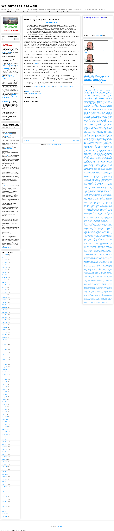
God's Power (103, 142)
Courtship (91, 168)
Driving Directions (54, 12)
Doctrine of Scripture (90, 127)
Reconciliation (108, 161)
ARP (99, 288)
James (85, 153)
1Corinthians (91, 121)
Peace (110, 150)
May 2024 (5, 314)
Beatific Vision (97, 173)
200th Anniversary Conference (101, 235)
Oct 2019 (4, 451)
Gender (97, 266)
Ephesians (90, 100)
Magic (90, 268)
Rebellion (104, 227)
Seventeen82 (99, 270)
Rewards (104, 175)
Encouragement (88, 217)
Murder (104, 187)
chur (85, 288)
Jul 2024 (4, 309)
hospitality (109, 272)
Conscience (90, 177)
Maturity (95, 281)
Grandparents (87, 295)
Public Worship (95, 106)
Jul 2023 (4, 339)
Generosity (87, 157)
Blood (85, 274)
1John (85, 124)
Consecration (87, 161)
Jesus (110, 280)
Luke (110, 97)
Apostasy (86, 223)
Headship (96, 240)
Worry (99, 209)
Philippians (103, 106)
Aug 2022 (5, 367)
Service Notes (93, 285)
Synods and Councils (88, 287)
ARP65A (12, 66)
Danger (85, 294)
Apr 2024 (4, 317)
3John (85, 216)
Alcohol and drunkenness (96, 216)
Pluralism (86, 283)
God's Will (104, 177)
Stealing (110, 227)
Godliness (104, 224)
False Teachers (98, 177)
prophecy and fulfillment (97, 167)
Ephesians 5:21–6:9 (6, 247)
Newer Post (27, 140)
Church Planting (107, 205)
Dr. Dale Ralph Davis (89, 254)
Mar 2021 (4, 409)
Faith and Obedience (105, 113)
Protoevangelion (108, 298)
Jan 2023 (4, 354)
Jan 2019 (4, 474)
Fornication (104, 201)
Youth (90, 184)
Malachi (93, 296)
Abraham (91, 250)
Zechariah (97, 302)
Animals (110, 288)
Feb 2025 (4, 292)
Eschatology (108, 156)
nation (91, 288)
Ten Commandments (99, 132)
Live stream (96, 95)
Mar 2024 (4, 319)
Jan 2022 (4, 384)
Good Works (97, 141)
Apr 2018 (4, 496)
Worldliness (95, 153)
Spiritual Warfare (101, 183)
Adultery (86, 173)
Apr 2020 (4, 436)
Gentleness (103, 266)
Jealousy (107, 280)
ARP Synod (109, 261)
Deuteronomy (92, 102)
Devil (110, 209)
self (106, 302)
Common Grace (87, 276)
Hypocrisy (109, 212)
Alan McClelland (104, 288)
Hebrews (102, 101)
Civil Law (109, 262)
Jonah (93, 197)
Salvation (92, 146)
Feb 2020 (5, 441)
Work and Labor (99, 151)
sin (108, 302)
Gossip (89, 191)
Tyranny (96, 272)
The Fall (98, 179)
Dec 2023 (5, 327)
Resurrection (87, 123)
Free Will (110, 294)
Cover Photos (91, 292)
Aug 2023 (5, 337)
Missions (102, 128)
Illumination (109, 279)
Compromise (87, 264)
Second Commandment (98, 138)
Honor (104, 212)
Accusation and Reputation (91, 262)
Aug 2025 (4, 277)
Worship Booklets (91, 221)
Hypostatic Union (107, 181)
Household (109, 266)
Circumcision (95, 184)
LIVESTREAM (7, 12)
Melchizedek (104, 268)
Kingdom (95, 135)
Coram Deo (93, 276)
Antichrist (86, 290)
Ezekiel (85, 279)
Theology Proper (88, 188)
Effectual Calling (103, 184)
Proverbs (6, 155)
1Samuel (104, 116)
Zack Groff (93, 302)
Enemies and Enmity (97, 156)
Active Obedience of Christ (104, 221)
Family (110, 151)
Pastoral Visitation (107, 281)
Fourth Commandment (100, 150)
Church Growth (96, 274)
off (103, 302)
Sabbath (109, 112)
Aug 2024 (5, 307)
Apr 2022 (4, 377)
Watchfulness (109, 300)
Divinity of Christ (106, 126)
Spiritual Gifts (94, 176)
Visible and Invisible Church (90, 228)
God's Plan (95, 217)
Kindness (86, 268)
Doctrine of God (107, 253)
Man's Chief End (106, 157)
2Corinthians (108, 130)
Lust (104, 197)
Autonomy (99, 290)
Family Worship (91, 92)
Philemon (92, 258)
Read (51, 22)
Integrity (109, 255)
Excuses (110, 277)
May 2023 (5, 344)
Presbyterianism (88, 243)
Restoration (101, 232)
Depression (89, 229)
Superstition (87, 272)
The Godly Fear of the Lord (104, 203)
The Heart (109, 187)
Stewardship (108, 270)
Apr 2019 (4, 466)
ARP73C (9, 64)
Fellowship (86, 146)
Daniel (110, 276)
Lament (91, 281)
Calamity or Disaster (106, 250)
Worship (86, 113)
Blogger (60, 526)
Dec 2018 (5, 476)
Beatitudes (109, 216)
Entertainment (105, 277)
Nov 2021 (4, 389)
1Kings (101, 119)
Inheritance (103, 240)
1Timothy (109, 106)
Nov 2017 (4, 509)
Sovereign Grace (88, 110)
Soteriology (99, 285)
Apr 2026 (4, 257)
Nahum (7, 136)
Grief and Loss (102, 217)
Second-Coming (99, 136)
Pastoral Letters (88, 135)
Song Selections (91, 299)
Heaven (100, 127)
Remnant (89, 220)
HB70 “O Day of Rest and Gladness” (64, 86)
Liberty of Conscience (95, 225)
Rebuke (86, 199)
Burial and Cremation (99, 199)
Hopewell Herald (97, 110)
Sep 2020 (5, 424)
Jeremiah (109, 240)
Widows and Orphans (89, 205)
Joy (107, 127)
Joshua (105, 145)
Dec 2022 (5, 357)
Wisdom (103, 121)
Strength (97, 160)
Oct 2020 (4, 422)
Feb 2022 (4, 382)
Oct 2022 (4, 362)
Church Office (95, 171)
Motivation (94, 269)
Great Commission (93, 154)
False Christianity (96, 131)
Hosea (93, 161)
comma (101, 302)
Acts (90, 95)
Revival (92, 160)
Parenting (97, 116)
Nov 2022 (5, 359)
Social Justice (108, 214)
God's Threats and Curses (105, 229)
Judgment (105, 110)
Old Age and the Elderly (105, 269)
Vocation (100, 176)
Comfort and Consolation (90, 195)
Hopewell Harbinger (95, 187)
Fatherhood (97, 201)
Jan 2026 (4, 265)
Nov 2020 (5, 419)
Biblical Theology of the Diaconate (101, 123)
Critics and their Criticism (100, 292)
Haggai (91, 295)
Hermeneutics (105, 254)
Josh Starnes (88, 296)
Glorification (87, 115)
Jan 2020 (4, 444)
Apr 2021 (4, 407)
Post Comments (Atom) (54, 144)
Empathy (101, 294)
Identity (104, 279)
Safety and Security (106, 244)
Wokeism (101, 272)
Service (88, 175)
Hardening (109, 217)
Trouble (105, 287)
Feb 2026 (4, 262)
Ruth (85, 192)
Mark (104, 120)
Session (93, 233)
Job (95, 231)
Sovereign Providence (105, 98)
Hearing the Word (96, 145)
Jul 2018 (4, 489)
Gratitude (90, 240)
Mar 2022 (4, 379)
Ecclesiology (87, 119)
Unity (94, 181)
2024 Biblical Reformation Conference (101, 249)
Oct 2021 (4, 392)
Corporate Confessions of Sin (99, 264)
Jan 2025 (4, 294)
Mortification (87, 138)
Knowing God (108, 257)
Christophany (89, 274)
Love (92, 116)
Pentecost (86, 214)
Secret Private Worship (99, 284)
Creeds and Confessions (90, 224)
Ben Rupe (91, 223)
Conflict (110, 223)
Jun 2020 (4, 431)
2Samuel (109, 109)
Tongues (92, 272)
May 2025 (5, 284)
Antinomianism (88, 149)
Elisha (97, 294)
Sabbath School (8, 133)
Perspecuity (91, 298)
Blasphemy (97, 223)
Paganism (86, 298)
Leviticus (86, 109)
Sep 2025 (4, 274)
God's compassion (88, 231)
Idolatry (110, 121)
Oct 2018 (4, 481)
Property (102, 298)
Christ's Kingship (95, 126)
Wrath (97, 119)
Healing (99, 212)
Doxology (89, 294)
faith (110, 108)
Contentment (87, 150)
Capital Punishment (88, 291)
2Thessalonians (104, 179)
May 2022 (5, 374)
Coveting (100, 195)
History (110, 224)
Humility (104, 109)
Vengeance (104, 169)
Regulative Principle (89, 108)
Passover (109, 225)
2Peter (90, 273)
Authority (106, 146)
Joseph (102, 257)
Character (94, 291)
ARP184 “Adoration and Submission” (43, 86)
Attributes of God (107, 176)
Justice (99, 175)
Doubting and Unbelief (106, 190)
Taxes (94, 287)
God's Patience (87, 197)
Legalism (109, 139)
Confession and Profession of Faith (104, 291)
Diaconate (98, 147)
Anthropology (101, 228)
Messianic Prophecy (89, 151)
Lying (91, 207)
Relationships (90, 284)
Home (52, 140)
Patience (109, 218)
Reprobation (95, 244)
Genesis (86, 94)
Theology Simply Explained (95, 97)
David (99, 224)
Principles (97, 298)
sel (104, 302)
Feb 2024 (4, 322)
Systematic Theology (97, 300)
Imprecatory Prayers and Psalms (92, 213)
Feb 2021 (4, 412)
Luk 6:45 (36, 63)
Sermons (29, 12)
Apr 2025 (4, 287)
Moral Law (87, 130)
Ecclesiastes (108, 128)
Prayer (96, 98)
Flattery (96, 254)
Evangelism (94, 117)
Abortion (86, 250)
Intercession (87, 207)
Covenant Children (95, 124)
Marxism (107, 296)
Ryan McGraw (96, 259)
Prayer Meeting (107, 102)
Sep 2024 (4, 304)
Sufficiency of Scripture (90, 246)
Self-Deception (87, 233)
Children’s (6, 68)
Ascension (109, 236)
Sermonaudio (106, 90)
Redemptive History (89, 203)
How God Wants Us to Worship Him (94, 78)
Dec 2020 (5, 416)
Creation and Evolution (90, 206)
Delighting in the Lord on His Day (93, 79)
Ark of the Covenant (92, 290)
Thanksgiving (89, 181)
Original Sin (86, 258)
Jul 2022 (4, 369)
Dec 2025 (4, 267)
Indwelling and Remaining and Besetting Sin (95, 218)
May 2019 (5, 464)
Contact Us (66, 12)
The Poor (94, 209)
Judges (97, 157)
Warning (103, 300)
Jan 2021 (4, 414)
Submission (92, 179)
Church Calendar (88, 251)
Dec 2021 (4, 387)
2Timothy (109, 136)
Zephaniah (109, 287)
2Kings (98, 121)
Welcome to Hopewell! (19, 6)
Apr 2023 (4, 347)
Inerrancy (103, 255)
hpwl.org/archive (101, 82)
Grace (90, 109)
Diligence (109, 195)
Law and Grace (99, 161)
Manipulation (98, 296)
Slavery (92, 175)
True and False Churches (98, 162)
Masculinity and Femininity (92, 242)
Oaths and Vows (99, 198)
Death (93, 143)
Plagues (92, 270)
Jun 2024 (4, 312)
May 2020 (5, 434)
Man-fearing (109, 197)
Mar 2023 (4, 349)
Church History (103, 223)
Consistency (86, 292)
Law (101, 187)
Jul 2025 (4, 280)
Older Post (75, 140)
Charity (101, 205)
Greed (100, 254)
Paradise (86, 270)
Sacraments (96, 128)
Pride (104, 127)
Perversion (86, 227)
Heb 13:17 (5, 193)
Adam (95, 188)
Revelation (100, 102)
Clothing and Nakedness (106, 274)
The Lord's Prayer (95, 169)
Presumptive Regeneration (101, 283)
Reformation (87, 162)
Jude (96, 197)
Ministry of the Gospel (89, 198)
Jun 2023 (4, 342)
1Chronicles (91, 199)
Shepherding (87, 176)
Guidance (101, 279)
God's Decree (100, 206)
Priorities (110, 283)
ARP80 (4, 66)
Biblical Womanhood (107, 273)
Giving (92, 157)
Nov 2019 (4, 449)
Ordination (109, 167)
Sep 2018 (4, 484)
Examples (105, 294)
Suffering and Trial (99, 100)
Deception (91, 265)
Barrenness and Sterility (106, 290)
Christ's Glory (102, 117)
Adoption (86, 141)
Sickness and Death (101, 233)
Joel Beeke (106, 295)
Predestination (108, 143)
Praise (85, 220)
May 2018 (5, 494)
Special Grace (105, 285)
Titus (95, 149)
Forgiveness (91, 142)
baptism (97, 108)
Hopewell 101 (99, 120)
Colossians (103, 139)
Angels (100, 262)
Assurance (86, 131)
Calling (85, 177)
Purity (90, 214)
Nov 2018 (5, 479)
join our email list (11, 30)
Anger (107, 209)
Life (99, 194)
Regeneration (97, 109)
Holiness (86, 112)
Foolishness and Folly (99, 210)
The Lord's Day (101, 112)
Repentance (93, 113)
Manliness (103, 296)
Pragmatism (91, 283)
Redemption (97, 168)
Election (93, 119)
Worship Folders (98, 261)
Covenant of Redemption (100, 251)
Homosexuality (108, 206)
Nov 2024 (5, 299)
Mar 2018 (4, 499)
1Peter (101, 153)
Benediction (108, 192)
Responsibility (94, 232)
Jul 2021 (4, 399)
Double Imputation (88, 210)
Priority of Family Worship (91, 75)
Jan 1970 (4, 516)
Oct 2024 (4, 302)
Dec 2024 (5, 297)
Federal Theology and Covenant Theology (98, 133)
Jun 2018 (4, 491)
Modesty (104, 225)
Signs (95, 203)
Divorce (101, 253)
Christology (87, 104)
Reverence (89, 259)
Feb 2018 (4, 501)
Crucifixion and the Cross (92, 253)
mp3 (13, 64)
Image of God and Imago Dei (99, 191)
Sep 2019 (4, 454)
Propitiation (96, 207)
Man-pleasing (96, 268)
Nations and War (107, 231)
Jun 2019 (4, 461)
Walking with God (88, 261)
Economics (103, 171)
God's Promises (95, 165)
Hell (92, 128)
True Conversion (99, 146)
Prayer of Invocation (100, 258)
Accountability (95, 273)
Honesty (92, 255)
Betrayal (104, 262)
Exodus (86, 95)
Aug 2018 (5, 486)
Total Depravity (95, 139)
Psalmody (99, 227)
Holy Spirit (106, 119)
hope (106, 151)
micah (100, 149)
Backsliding (91, 173)
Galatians (97, 142)
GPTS (97, 279)
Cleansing (103, 173)
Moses (89, 269)
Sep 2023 (4, 334)
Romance (109, 175)
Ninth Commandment (90, 183)
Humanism (95, 295)
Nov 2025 (4, 269)
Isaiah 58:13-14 (55, 20)
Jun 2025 (4, 282)
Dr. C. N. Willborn (98, 265)
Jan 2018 (4, 504)
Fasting (85, 191)
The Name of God (99, 287)
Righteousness (104, 168)
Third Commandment (97, 172)
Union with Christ (104, 108)
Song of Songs (8, 148)
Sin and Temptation (97, 130)
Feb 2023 (4, 352)
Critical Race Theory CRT (102, 276)
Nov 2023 (5, 329)
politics (103, 209)
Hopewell (86, 225)
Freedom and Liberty (89, 266)
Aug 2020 (5, 427)
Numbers (97, 101)
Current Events (108, 292)
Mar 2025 (4, 289)
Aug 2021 (4, 397)
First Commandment (97, 186)
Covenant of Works (95, 190)
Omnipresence (108, 242)
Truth (102, 192)
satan (104, 261)
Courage (86, 168)
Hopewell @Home (41, 12)
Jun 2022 (4, 372)
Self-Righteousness (97, 220)
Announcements (101, 115)
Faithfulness (103, 158)
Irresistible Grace (101, 280)
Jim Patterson (101, 295)
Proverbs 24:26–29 (7, 55)
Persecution (87, 106)
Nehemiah (100, 281)
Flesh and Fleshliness (91, 279)
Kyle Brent (86, 281)
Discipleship (99, 181)
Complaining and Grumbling (91, 194)
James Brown (97, 257)
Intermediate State (88, 257)
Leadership (100, 197)
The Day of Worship (106, 259)
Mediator (109, 191)
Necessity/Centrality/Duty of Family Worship (96, 76)
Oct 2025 (4, 272)
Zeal (105, 272)
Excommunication (88, 201)
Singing (106, 207)
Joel (110, 147)
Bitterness (86, 238)
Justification (92, 112)
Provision (96, 243)
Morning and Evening (106, 213)
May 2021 (4, 404)
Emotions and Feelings (96, 277)
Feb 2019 (4, 471)
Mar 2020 (5, 439)
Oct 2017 (4, 511)
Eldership (91, 141)
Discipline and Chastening (104, 164)
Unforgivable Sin (101, 246)
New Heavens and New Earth (103, 202)
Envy (92, 239)
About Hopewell (19, 12)
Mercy (110, 145)
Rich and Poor (108, 232)
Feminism (94, 229)
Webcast (85, 302)
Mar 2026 (4, 260)
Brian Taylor (97, 250)
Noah (110, 296)
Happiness (93, 212)
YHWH (88, 302)
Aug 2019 (4, 456)
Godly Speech (108, 134)
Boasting (93, 238)
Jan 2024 (4, 324)
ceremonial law (108, 172)
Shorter (5, 81)
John (91, 104)
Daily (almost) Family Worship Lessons (95, 80)
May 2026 (5, 255)
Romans (93, 94)
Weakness (90, 235)
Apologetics (101, 188)
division (87, 288)
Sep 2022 (4, 364)
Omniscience (87, 232)
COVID (97, 205)
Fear (96, 175)
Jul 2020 (4, 429)
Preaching (92, 120)
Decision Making (87, 277)
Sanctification (88, 98)
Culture (104, 195)
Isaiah (39, 93)
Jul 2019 (4, 459)
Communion (108, 199)
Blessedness (87, 145)
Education (94, 294)
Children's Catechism (105, 105)
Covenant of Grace (89, 158)
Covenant (109, 117)
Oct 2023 (4, 332)
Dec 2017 (4, 506)
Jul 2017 (4, 514)
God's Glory (108, 131)
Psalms (109, 92)
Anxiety (110, 194)
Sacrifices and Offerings (98, 214)
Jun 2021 (4, 402)
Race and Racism (107, 198)
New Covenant (104, 194)
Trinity (110, 110)
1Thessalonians (108, 149)
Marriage (93, 115)
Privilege (85, 284)
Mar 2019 (4, 469)
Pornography (93, 227)
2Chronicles (86, 273)
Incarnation (100, 143)
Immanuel (97, 255)
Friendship (86, 165)
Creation (97, 158)
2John (103, 236)
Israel (108, 173)
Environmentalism (107, 265)
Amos (104, 153)
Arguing (100, 273)
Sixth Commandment (94, 192)
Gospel (105, 147)
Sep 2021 (4, 394)
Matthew (101, 94)
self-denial (95, 288)
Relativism (86, 299)
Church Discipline (106, 160)
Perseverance (87, 132)
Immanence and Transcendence (91, 280)
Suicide (110, 285)
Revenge (102, 207)
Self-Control (106, 284)
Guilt (91, 202)
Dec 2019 (4, 446)
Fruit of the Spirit (96, 180)
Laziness (99, 231)
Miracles (103, 180)
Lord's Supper (105, 141)
